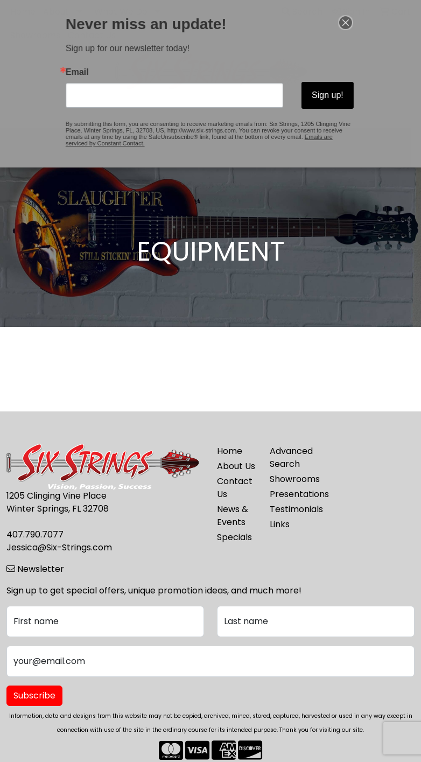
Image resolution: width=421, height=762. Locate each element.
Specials (234, 537)
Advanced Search (290, 457)
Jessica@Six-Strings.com (59, 547)
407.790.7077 (35, 534)
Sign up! (312, 93)
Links (280, 524)
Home (229, 451)
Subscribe (34, 695)
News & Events (232, 515)
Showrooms (290, 479)
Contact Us (234, 487)
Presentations (290, 494)
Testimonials (290, 509)
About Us (236, 466)
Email (94, 74)
